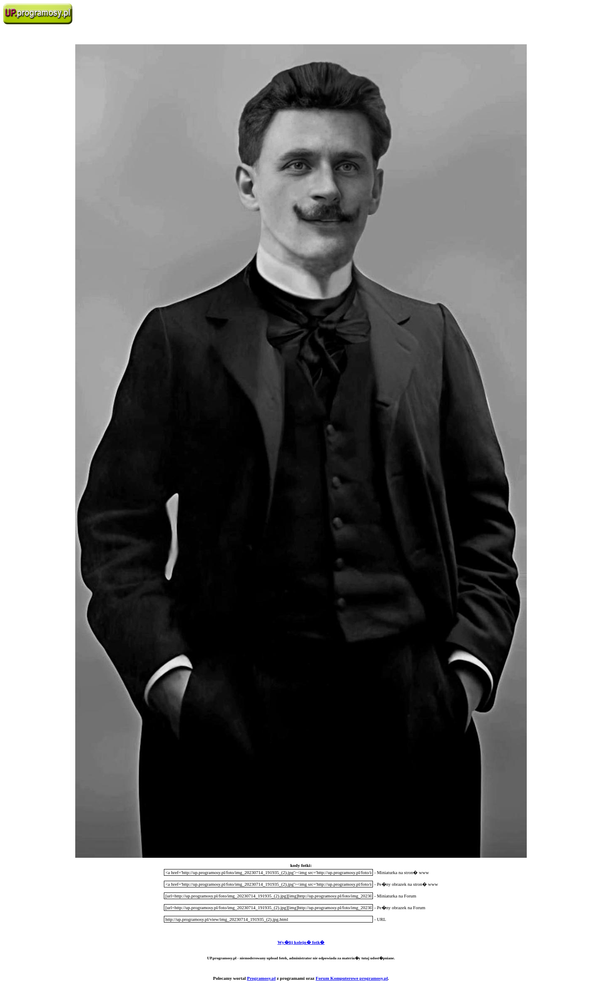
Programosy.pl (261, 978)
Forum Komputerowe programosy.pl (352, 978)
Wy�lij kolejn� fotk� (301, 942)
